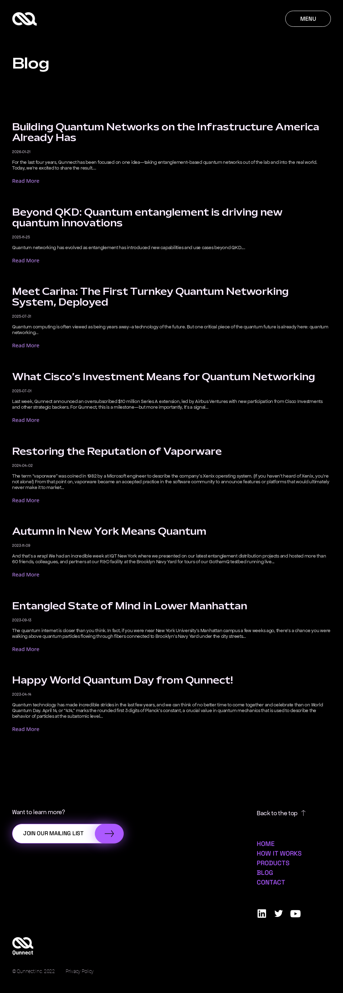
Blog (265, 872)
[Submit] (109, 833)
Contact (271, 882)
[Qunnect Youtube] (295, 913)
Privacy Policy (80, 971)
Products (273, 863)
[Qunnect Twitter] (278, 913)
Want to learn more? (38, 812)
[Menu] (308, 19)
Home (266, 844)
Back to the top (281, 813)
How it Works (279, 853)
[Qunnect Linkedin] (262, 913)
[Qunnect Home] (24, 19)
